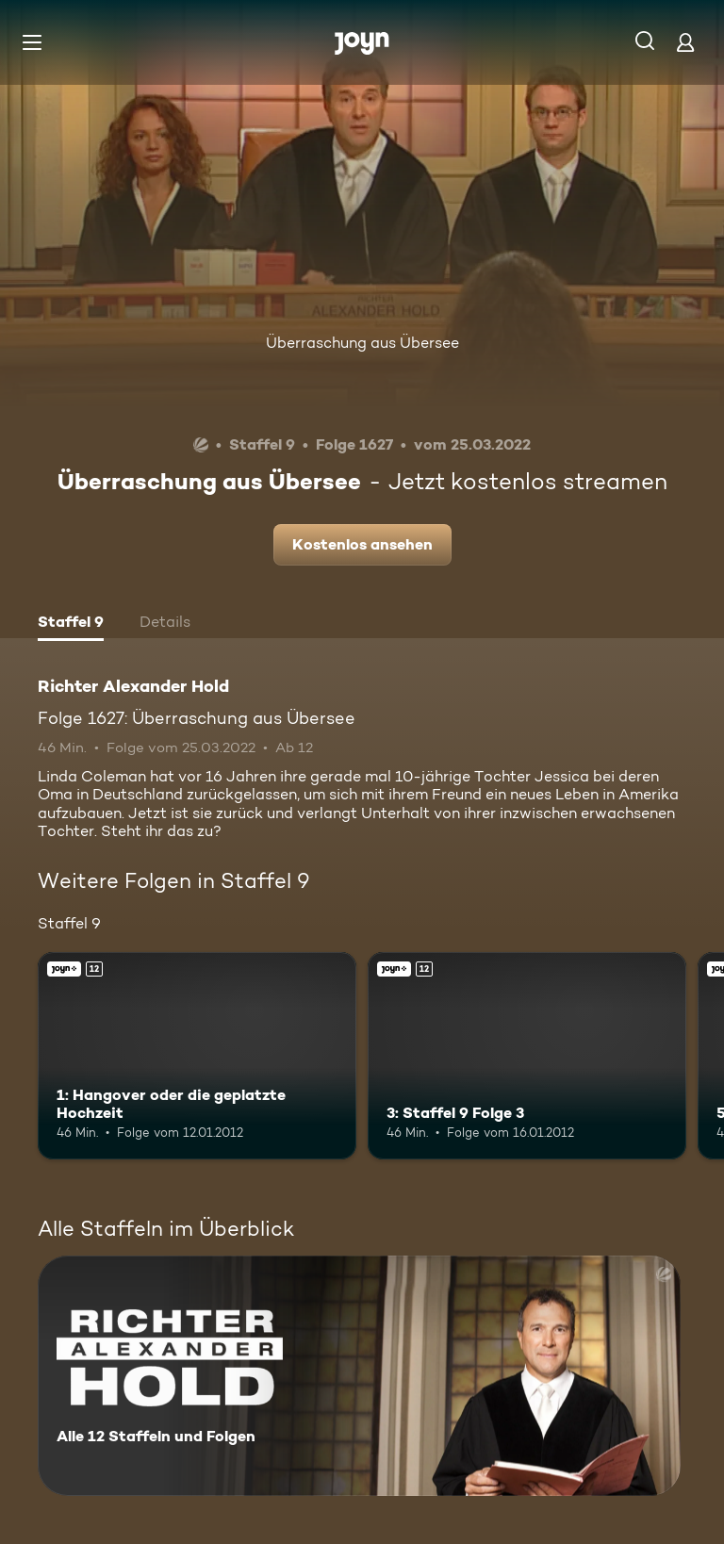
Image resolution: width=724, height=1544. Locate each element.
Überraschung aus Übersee (362, 343)
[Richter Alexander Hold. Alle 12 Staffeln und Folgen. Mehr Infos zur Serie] (359, 1376)
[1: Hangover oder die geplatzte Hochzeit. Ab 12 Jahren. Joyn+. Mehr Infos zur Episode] (197, 1055)
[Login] (685, 41)
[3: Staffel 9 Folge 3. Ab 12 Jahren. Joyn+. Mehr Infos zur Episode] (527, 1055)
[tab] (70, 624)
